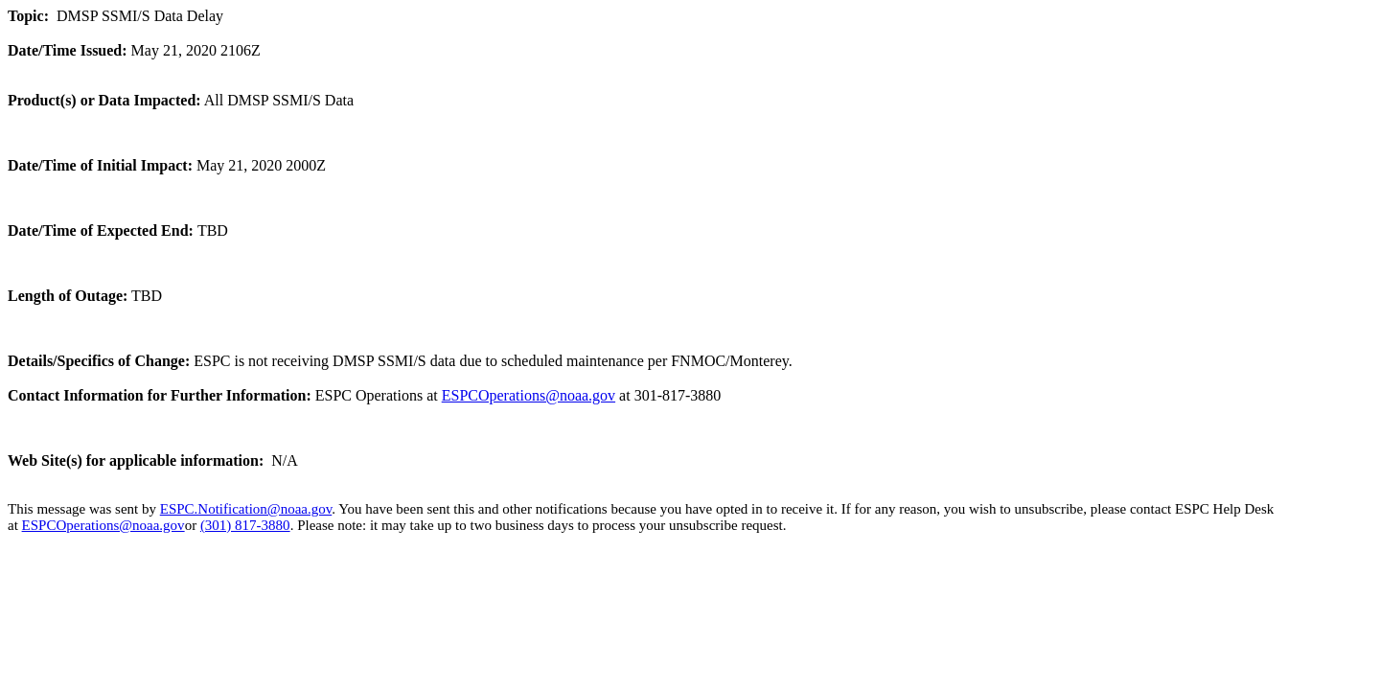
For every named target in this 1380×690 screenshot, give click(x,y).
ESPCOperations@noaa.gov (528, 395)
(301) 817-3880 (245, 525)
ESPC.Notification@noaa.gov (246, 509)
